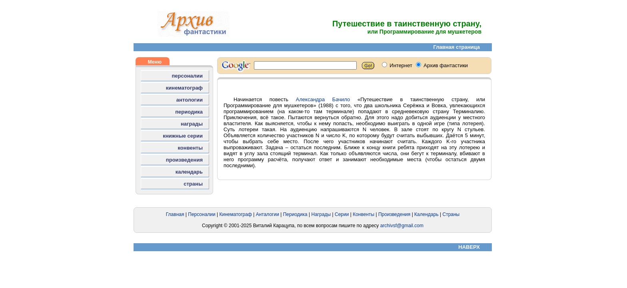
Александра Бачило (323, 99)
